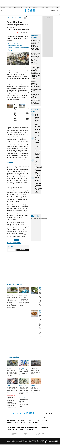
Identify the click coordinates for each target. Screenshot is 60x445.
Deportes (24, 422)
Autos (23, 425)
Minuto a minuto (11, 395)
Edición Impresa (33, 422)
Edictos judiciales (12, 429)
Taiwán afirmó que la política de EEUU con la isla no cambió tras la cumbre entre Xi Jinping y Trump (35, 73)
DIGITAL (14, 434)
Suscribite (22, 249)
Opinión (51, 14)
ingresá (57, 10)
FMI (52, 7)
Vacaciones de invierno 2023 (14, 242)
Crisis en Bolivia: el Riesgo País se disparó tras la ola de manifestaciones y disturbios (36, 86)
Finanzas (28, 14)
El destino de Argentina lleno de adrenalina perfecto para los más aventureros (18, 44)
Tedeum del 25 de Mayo (18, 7)
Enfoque (42, 7)
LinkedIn (17, 413)
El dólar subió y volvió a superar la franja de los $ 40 (23, 372)
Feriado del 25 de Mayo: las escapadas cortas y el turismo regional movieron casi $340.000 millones (18, 49)
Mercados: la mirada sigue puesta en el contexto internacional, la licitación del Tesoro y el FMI (11, 402)
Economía (19, 14)
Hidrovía (47, 7)
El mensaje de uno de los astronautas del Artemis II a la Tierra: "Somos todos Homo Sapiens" (35, 58)
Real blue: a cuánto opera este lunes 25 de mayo (35, 389)
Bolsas (36, 218)
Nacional (9, 422)
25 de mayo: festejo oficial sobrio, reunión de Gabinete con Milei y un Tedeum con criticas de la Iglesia (37, 124)
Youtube (20, 413)
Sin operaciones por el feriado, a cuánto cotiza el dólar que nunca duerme (23, 390)
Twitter (7, 413)
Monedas (33, 218)
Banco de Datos (11, 420)
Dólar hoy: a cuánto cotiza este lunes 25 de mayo (35, 371)
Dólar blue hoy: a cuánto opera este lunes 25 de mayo (12, 389)
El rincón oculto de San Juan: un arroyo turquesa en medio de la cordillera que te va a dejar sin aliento (24, 301)
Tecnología (41, 425)
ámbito (8, 17)
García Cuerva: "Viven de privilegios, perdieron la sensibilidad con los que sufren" (38, 185)
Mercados (21, 420)
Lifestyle (44, 420)
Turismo (21, 17)
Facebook (10, 413)
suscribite (53, 10)
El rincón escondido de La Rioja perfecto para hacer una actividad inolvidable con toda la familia (16, 112)
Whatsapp (24, 413)
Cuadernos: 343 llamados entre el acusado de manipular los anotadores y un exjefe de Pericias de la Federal (38, 147)
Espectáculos (32, 425)
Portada (9, 418)
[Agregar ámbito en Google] (13, 33)
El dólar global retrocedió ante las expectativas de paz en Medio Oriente (12, 372)
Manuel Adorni (35, 7)
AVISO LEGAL (44, 427)
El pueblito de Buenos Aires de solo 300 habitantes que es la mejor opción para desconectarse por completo (12, 301)
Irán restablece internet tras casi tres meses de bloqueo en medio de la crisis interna (35, 45)
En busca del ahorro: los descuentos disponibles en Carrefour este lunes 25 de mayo (38, 167)
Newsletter (49, 413)
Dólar (10, 7)
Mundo (17, 422)
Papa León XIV (27, 7)
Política (35, 14)
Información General (13, 425)
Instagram (13, 413)
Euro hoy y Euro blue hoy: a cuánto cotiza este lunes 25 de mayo (23, 403)
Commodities (41, 218)
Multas (22, 429)
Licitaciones (30, 429)
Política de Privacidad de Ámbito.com (27, 427)
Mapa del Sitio (11, 427)
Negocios (43, 14)
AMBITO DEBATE (40, 434)
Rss (49, 425)
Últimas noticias (19, 418)
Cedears (45, 218)
